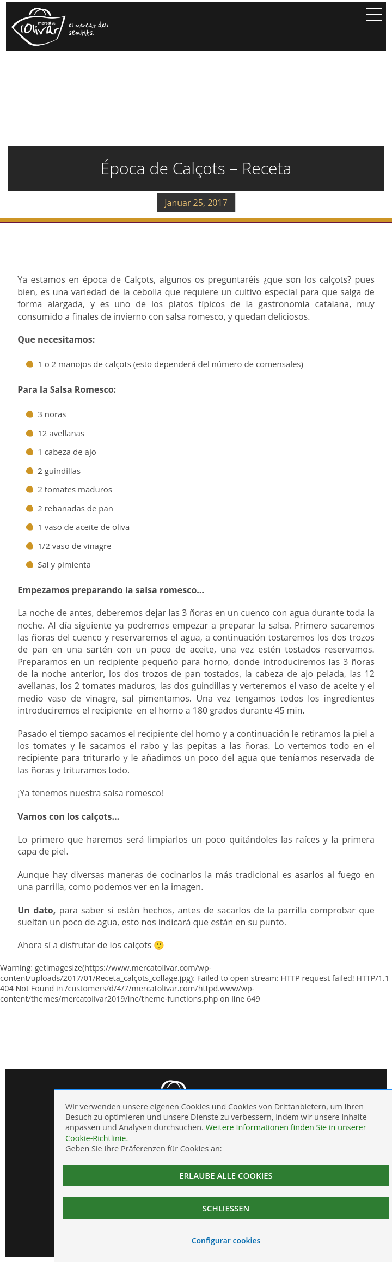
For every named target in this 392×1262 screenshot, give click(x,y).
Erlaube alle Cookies (226, 1175)
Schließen (226, 1208)
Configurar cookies (226, 1240)
